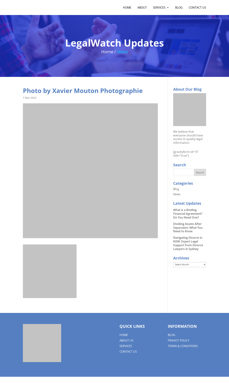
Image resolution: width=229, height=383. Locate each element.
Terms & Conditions (183, 346)
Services (159, 7)
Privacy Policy (178, 340)
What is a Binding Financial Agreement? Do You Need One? (187, 213)
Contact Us (197, 7)
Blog (179, 7)
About (142, 7)
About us (126, 340)
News (177, 194)
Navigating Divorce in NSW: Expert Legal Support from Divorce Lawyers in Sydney (188, 243)
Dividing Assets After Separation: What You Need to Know (188, 227)
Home (127, 7)
